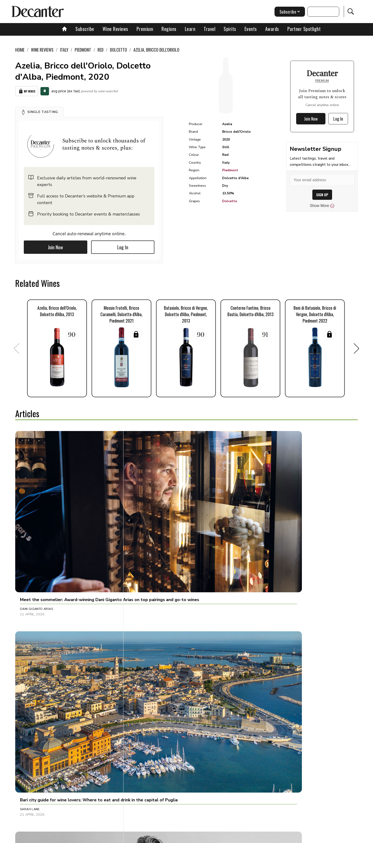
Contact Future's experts (130, 837)
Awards (272, 28)
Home (20, 50)
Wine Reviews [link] (42, 50)
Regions (169, 28)
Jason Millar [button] (257, 617)
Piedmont (230, 170)
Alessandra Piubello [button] (38, 720)
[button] (39, 110)
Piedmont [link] (83, 50)
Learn (190, 28)
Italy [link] (64, 50)
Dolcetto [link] (118, 50)
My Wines (26, 90)
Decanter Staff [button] (259, 720)
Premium (145, 28)
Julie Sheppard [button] (145, 720)
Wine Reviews (115, 28)
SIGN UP (322, 194)
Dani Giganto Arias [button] (36, 515)
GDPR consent (261, 837)
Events (251, 28)
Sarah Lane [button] (143, 515)
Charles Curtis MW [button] (263, 515)
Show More (322, 206)
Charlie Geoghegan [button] (150, 617)
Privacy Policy (195, 837)
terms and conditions (228, 837)
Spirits (230, 28)
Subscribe (84, 28)
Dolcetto (229, 201)
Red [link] (100, 50)
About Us (97, 837)
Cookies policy (166, 837)
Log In (122, 245)
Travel (209, 28)
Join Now (55, 245)
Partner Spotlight (304, 28)
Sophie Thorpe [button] (32, 617)
